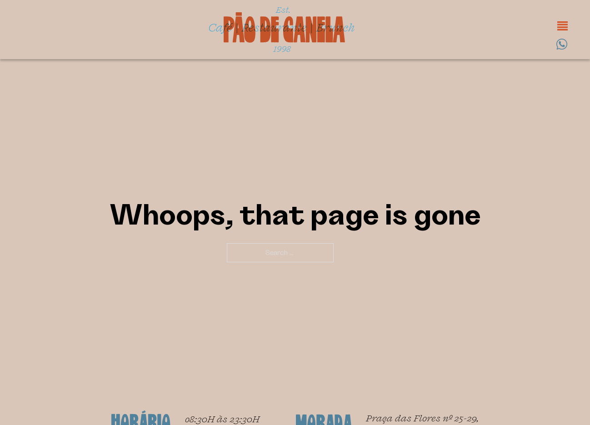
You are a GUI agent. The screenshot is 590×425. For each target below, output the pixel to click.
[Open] (562, 25)
